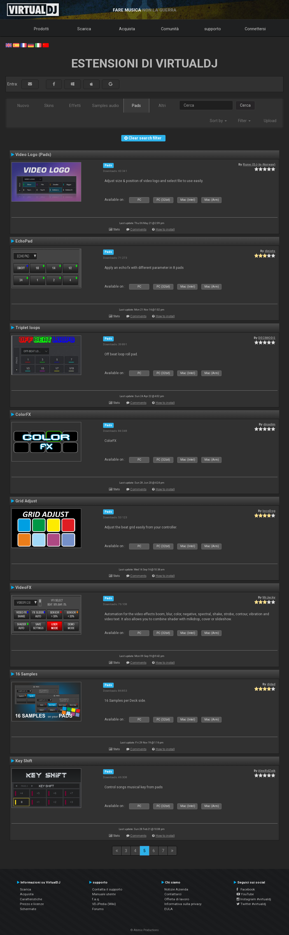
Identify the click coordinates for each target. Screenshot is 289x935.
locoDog (268, 511)
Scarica (84, 29)
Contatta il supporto (107, 889)
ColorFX (23, 414)
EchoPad (23, 241)
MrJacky (268, 597)
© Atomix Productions (144, 930)
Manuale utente (104, 894)
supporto (212, 29)
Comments (138, 229)
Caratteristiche (31, 899)
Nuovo (23, 105)
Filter (244, 120)
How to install (165, 229)
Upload (270, 120)
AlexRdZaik (266, 771)
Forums (98, 909)
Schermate (28, 909)
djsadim (269, 424)
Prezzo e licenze (32, 904)
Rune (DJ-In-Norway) (259, 164)
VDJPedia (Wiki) (104, 904)
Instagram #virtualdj (254, 899)
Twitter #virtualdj (251, 904)
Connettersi (255, 29)
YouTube (245, 894)
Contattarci (172, 894)
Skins (49, 105)
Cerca (245, 105)
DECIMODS (266, 338)
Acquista (127, 29)
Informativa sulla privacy (183, 904)
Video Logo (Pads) (33, 154)
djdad (271, 684)
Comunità (170, 29)
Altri (162, 105)
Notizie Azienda (176, 889)
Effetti (75, 105)
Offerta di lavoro (176, 899)
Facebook (246, 889)
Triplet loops (27, 327)
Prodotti (41, 29)
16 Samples (26, 674)
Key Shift (23, 761)
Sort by (218, 120)
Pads (136, 105)
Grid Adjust (26, 501)
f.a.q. (96, 899)
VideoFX (23, 587)
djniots (270, 251)
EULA (168, 909)
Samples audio (105, 105)
